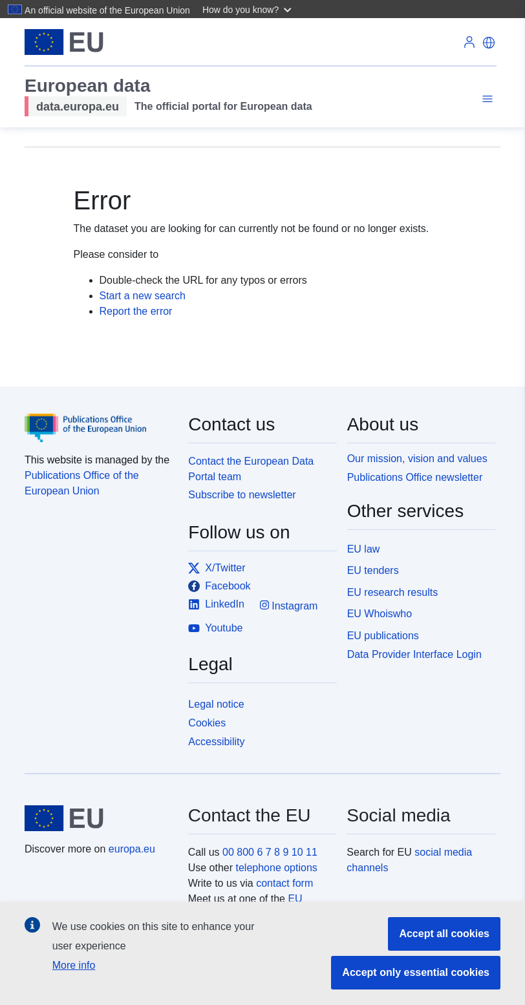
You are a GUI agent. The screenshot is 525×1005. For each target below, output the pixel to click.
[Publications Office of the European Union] (99, 419)
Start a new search (143, 295)
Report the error (136, 311)
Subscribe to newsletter (241, 494)
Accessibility (216, 741)
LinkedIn (216, 604)
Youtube (215, 628)
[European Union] (99, 818)
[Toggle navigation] (485, 99)
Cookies (207, 722)
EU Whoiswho (379, 613)
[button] (248, 9)
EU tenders (373, 570)
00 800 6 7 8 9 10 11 (269, 852)
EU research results (392, 592)
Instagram (289, 605)
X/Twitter (216, 568)
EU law (363, 549)
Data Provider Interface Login (414, 654)
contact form (284, 883)
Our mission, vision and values (417, 458)
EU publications (383, 635)
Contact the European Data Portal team (251, 469)
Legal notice (216, 704)
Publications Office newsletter (415, 477)
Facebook (219, 586)
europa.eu (132, 848)
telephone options (276, 867)
